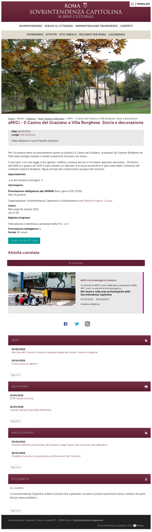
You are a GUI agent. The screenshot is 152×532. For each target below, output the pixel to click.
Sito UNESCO (68, 34)
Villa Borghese (28, 134)
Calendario (116, 34)
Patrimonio (35, 34)
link (141, 309)
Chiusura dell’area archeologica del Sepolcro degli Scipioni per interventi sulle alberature (59, 444)
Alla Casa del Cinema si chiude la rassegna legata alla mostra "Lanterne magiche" (55, 352)
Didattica (30, 118)
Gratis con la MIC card (24, 240)
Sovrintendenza (30, 26)
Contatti (126, 26)
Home (11, 118)
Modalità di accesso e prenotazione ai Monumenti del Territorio (46, 456)
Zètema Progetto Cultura (98, 200)
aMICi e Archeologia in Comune (98, 280)
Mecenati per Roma (92, 34)
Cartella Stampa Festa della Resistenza (30, 410)
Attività (51, 34)
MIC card (63, 223)
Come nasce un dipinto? (25, 363)
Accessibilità (16, 488)
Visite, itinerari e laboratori (51, 118)
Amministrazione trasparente (96, 26)
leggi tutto (15, 375)
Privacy (140, 525)
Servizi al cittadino (59, 26)
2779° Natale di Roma (21, 398)
